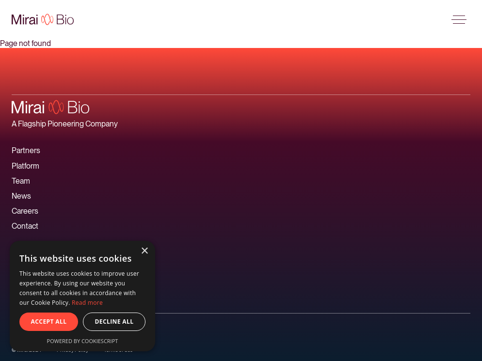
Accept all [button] (49, 321)
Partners (26, 150)
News (21, 196)
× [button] (144, 251)
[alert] (82, 296)
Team (21, 181)
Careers (25, 211)
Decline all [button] (114, 321)
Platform (25, 166)
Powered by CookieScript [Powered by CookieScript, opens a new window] (82, 341)
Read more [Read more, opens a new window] (87, 302)
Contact (25, 226)
